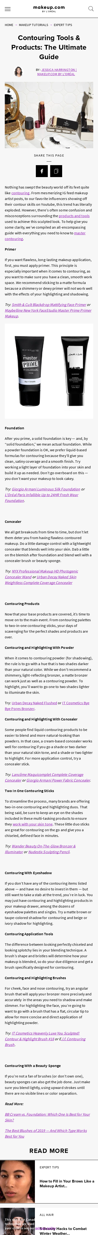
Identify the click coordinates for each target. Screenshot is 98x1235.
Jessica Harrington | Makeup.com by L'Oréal (56, 72)
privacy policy (45, 1228)
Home (9, 25)
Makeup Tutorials (33, 25)
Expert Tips (63, 25)
